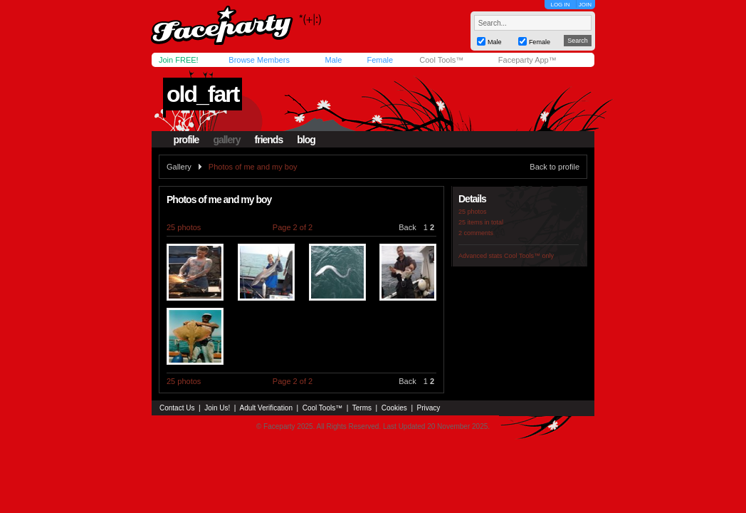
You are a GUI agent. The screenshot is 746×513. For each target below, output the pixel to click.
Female (380, 60)
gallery (226, 139)
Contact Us (176, 408)
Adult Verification (266, 408)
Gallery (179, 166)
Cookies (394, 408)
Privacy (429, 408)
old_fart (202, 94)
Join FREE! (179, 60)
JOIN (585, 4)
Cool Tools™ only (529, 255)
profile (186, 139)
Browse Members (259, 60)
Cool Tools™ (441, 60)
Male (333, 60)
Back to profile (554, 166)
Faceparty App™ (527, 60)
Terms (362, 408)
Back (407, 227)
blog (306, 139)
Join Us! (217, 408)
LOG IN (559, 4)
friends (269, 139)
